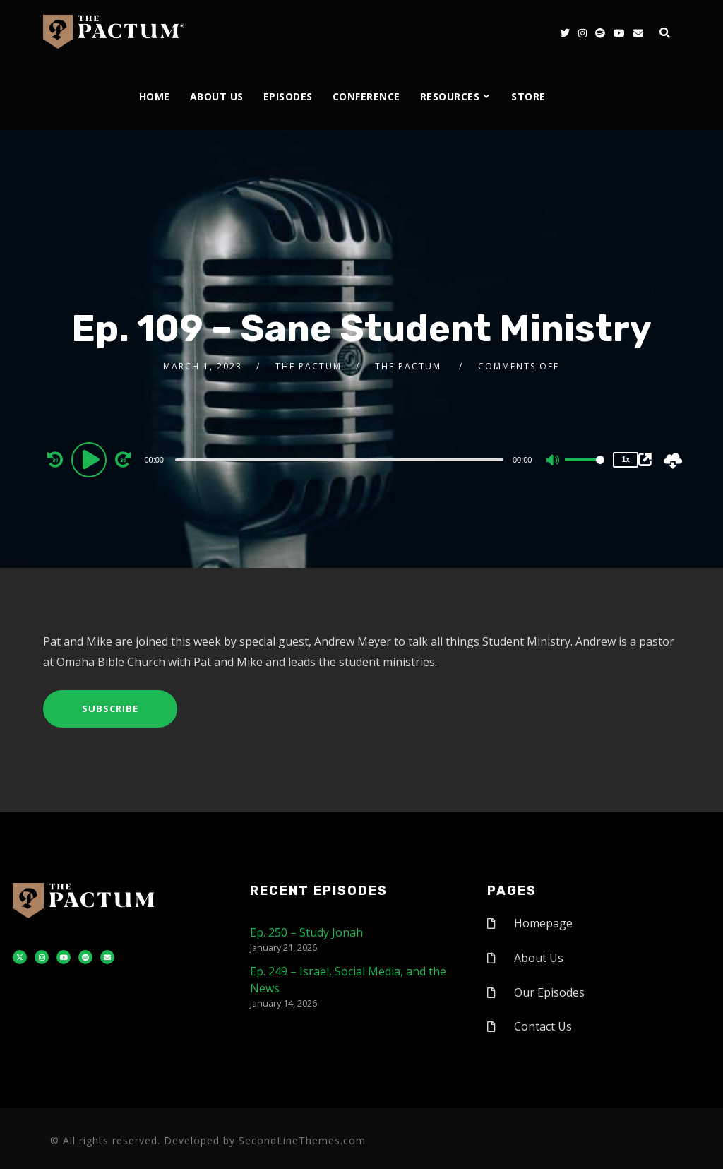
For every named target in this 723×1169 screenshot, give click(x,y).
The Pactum (308, 366)
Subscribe (110, 708)
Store (528, 96)
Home (154, 96)
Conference (366, 96)
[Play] (91, 459)
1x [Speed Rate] (626, 459)
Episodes (288, 96)
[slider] (339, 459)
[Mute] (553, 461)
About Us (217, 96)
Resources (450, 96)
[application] (340, 459)
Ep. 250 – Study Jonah (306, 932)
